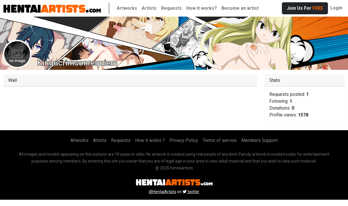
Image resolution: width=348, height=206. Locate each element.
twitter (191, 191)
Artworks (127, 8)
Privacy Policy (183, 140)
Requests (171, 8)
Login (336, 8)
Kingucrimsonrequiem (77, 63)
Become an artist (240, 8)
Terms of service (220, 140)
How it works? (201, 8)
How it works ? (150, 140)
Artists (149, 8)
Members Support (259, 140)
